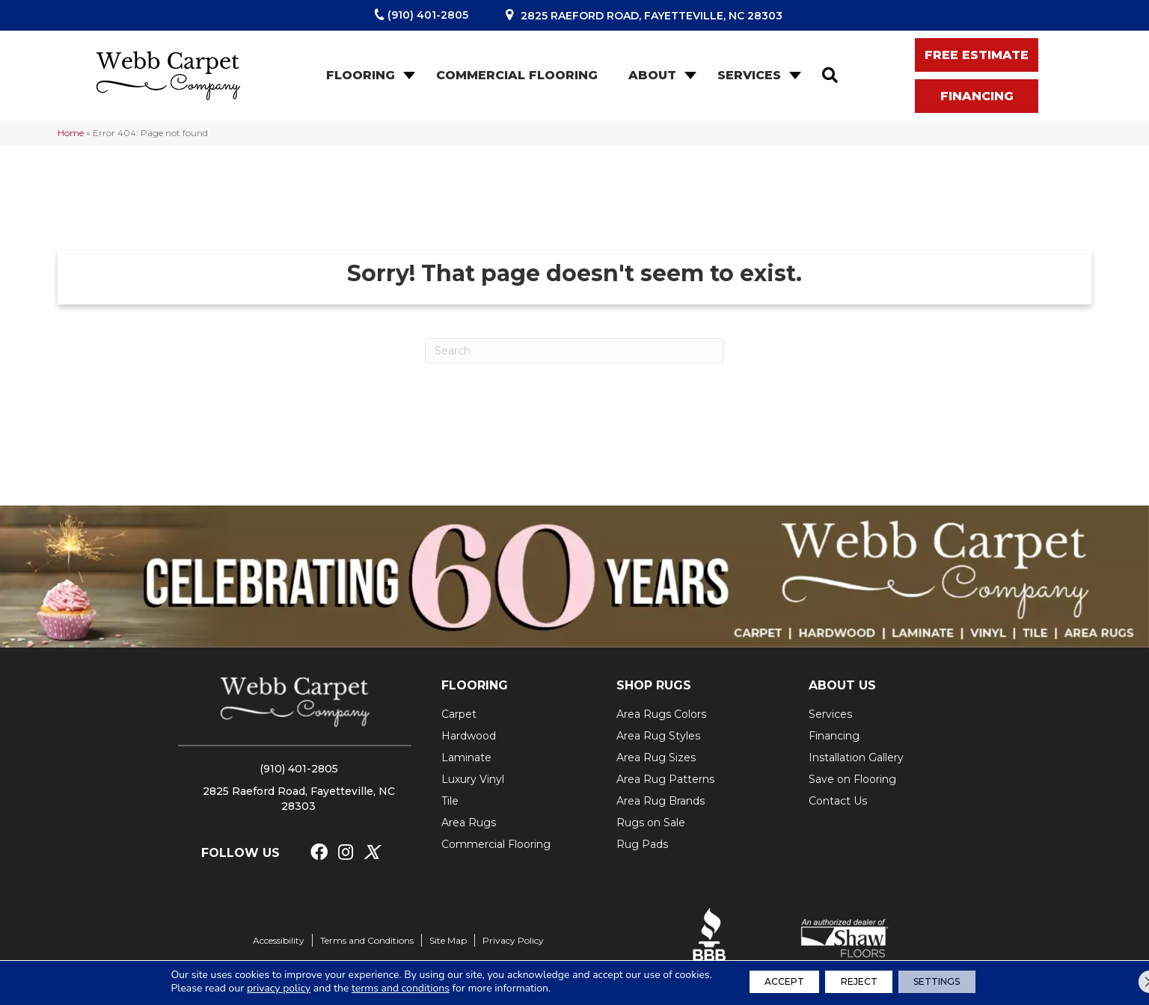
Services (749, 75)
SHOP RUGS (653, 685)
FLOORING (474, 685)
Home (71, 132)
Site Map (448, 940)
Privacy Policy (513, 940)
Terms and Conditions (367, 940)
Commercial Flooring (517, 75)
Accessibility (278, 940)
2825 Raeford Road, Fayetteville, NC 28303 (651, 15)
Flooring (360, 75)
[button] (407, 75)
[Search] (574, 350)
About (652, 75)
